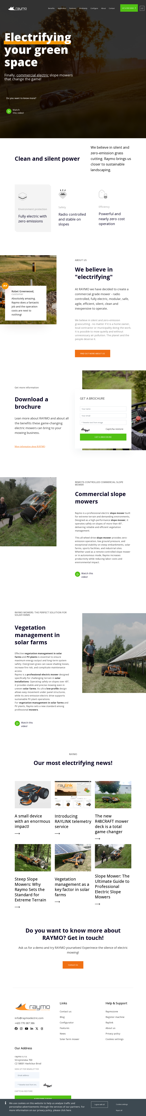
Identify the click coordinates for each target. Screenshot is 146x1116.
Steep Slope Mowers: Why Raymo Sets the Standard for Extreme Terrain (30, 889)
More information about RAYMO (30, 446)
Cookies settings (115, 1039)
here (68, 1110)
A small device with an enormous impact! (32, 821)
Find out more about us (92, 353)
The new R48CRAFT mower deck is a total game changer (112, 823)
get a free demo (129, 8)
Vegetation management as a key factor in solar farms (72, 886)
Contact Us (73, 965)
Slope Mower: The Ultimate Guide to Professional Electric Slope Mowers (112, 886)
